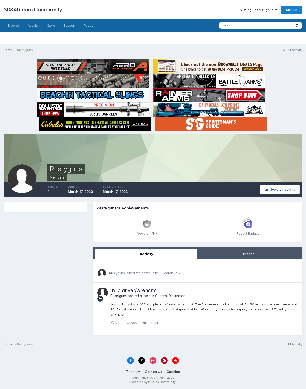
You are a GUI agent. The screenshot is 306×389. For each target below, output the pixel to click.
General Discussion (170, 296)
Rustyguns (117, 273)
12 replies (152, 323)
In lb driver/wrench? (133, 290)
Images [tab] (248, 254)
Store (51, 25)
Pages (88, 25)
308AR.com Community (33, 9)
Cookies (173, 372)
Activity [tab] (146, 254)
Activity (33, 25)
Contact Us (153, 372)
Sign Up (291, 9)
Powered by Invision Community (153, 382)
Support (69, 25)
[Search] (240, 25)
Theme (133, 372)
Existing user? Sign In (258, 10)
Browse (13, 25)
